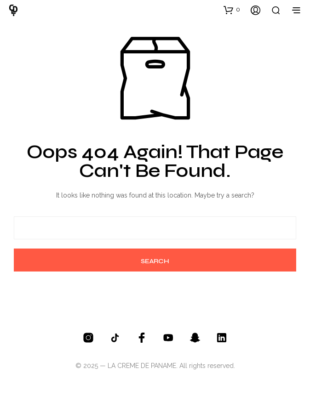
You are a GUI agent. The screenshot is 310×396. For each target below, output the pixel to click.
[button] (232, 9)
